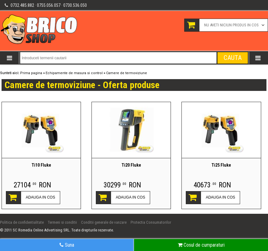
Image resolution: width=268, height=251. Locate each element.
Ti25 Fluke (221, 165)
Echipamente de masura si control (74, 73)
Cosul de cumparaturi (201, 245)
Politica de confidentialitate (22, 222)
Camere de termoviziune (126, 73)
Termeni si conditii (62, 222)
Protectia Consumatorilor (151, 222)
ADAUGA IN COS (40, 197)
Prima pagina (31, 73)
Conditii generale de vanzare (104, 222)
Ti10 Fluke (41, 165)
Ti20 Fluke (131, 165)
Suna (67, 245)
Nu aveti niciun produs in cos (231, 25)
